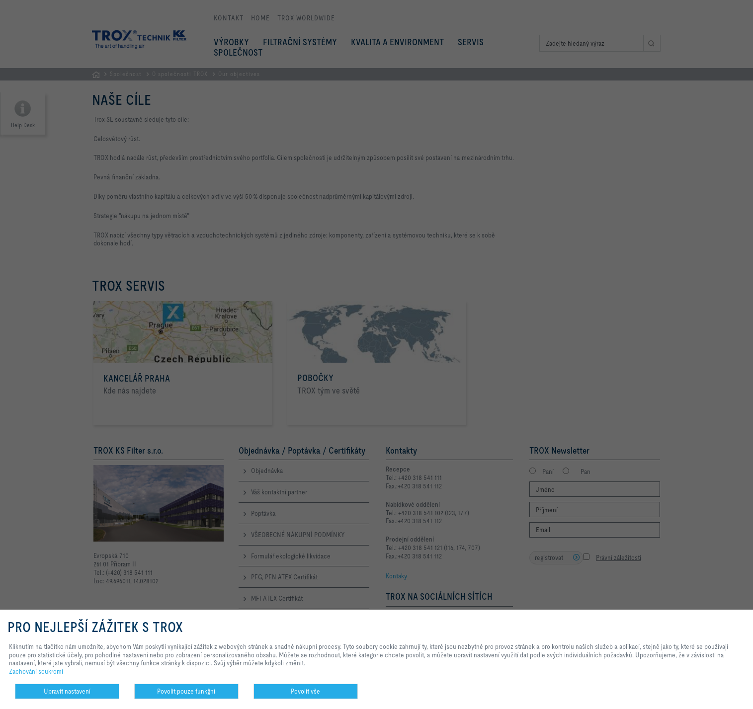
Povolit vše (305, 691)
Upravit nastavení (67, 691)
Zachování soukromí (36, 671)
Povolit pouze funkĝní (186, 691)
